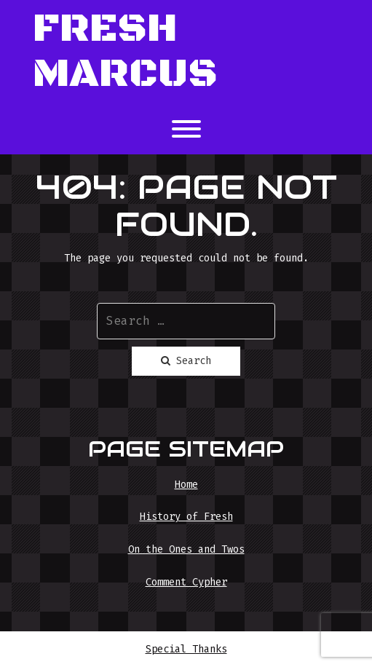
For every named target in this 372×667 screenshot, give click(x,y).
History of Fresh (186, 516)
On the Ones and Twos (186, 549)
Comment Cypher (186, 582)
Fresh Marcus (125, 52)
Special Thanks (186, 649)
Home (186, 484)
